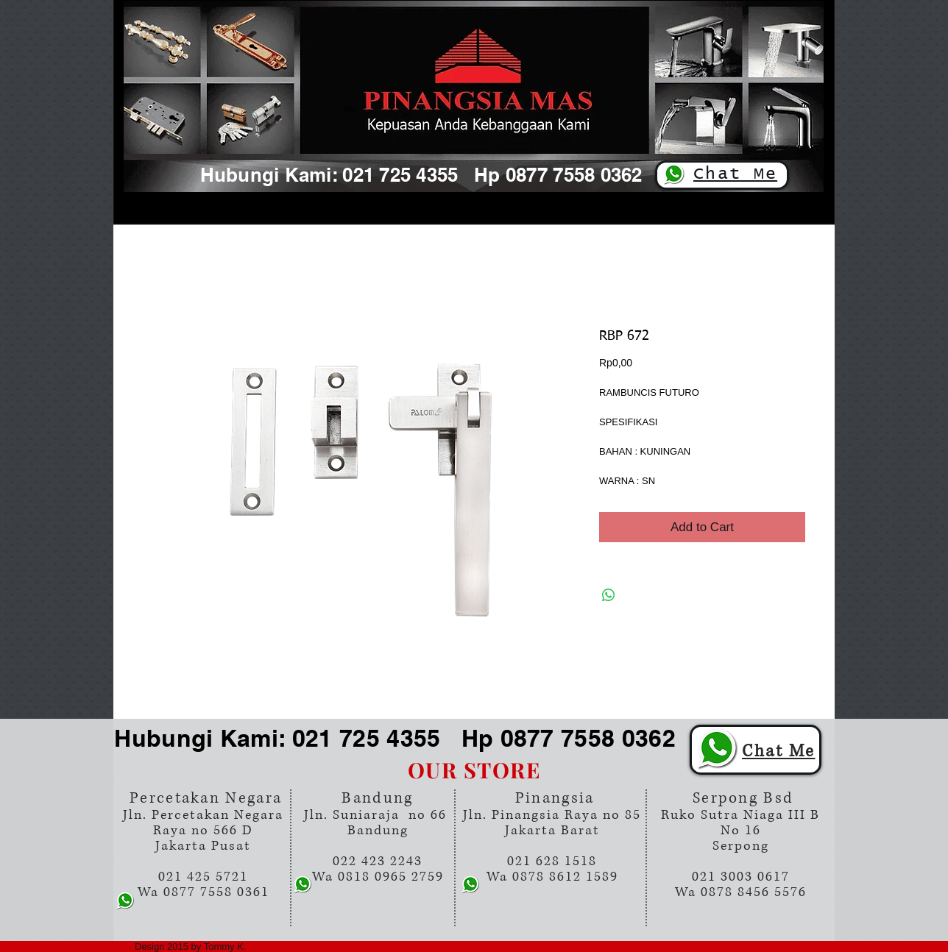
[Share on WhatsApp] (609, 595)
